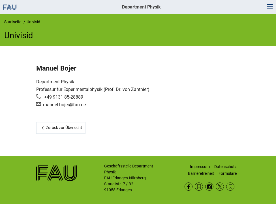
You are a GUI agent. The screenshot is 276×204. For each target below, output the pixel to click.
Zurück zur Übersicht (64, 127)
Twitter (220, 186)
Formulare (228, 173)
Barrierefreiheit (201, 173)
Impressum (200, 166)
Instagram (209, 186)
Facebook (189, 186)
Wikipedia (230, 186)
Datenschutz (225, 166)
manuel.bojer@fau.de (64, 104)
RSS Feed (199, 186)
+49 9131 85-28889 (63, 97)
